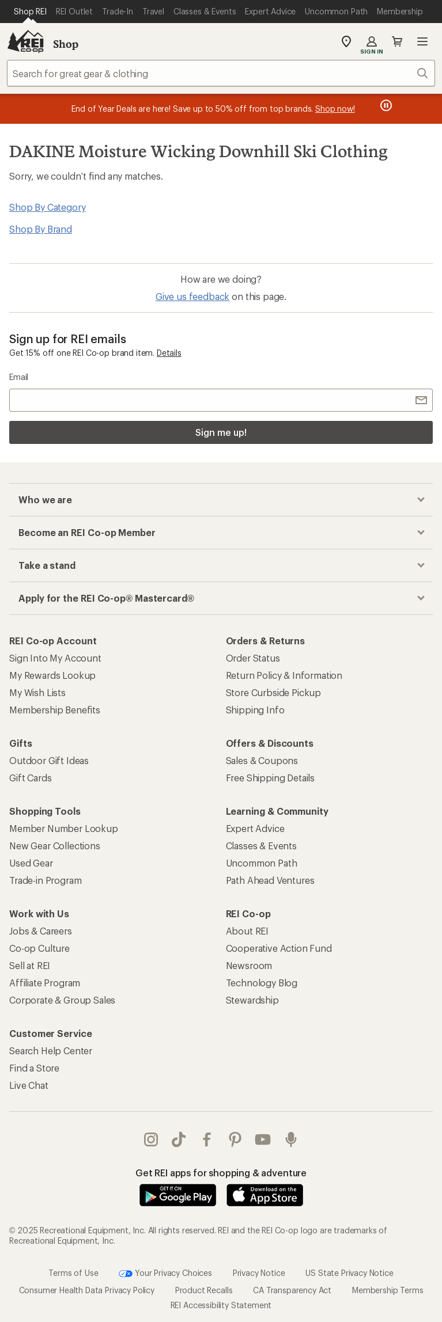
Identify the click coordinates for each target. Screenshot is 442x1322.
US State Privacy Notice (349, 1273)
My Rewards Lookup (52, 675)
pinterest (235, 1139)
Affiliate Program (44, 982)
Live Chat (28, 1085)
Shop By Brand (40, 228)
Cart (397, 41)
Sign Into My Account (55, 657)
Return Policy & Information (284, 675)
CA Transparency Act (292, 1290)
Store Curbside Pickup (274, 692)
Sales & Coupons (262, 760)
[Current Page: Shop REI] (30, 11)
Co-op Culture (39, 948)
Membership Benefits (54, 709)
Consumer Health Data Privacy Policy (86, 1290)
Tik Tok (178, 1139)
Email (18, 377)
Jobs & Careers (40, 930)
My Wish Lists (37, 692)
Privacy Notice (259, 1273)
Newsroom (249, 965)
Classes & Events (261, 845)
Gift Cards (30, 777)
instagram (151, 1139)
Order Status (253, 657)
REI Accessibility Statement (221, 1305)
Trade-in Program (45, 880)
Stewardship (252, 999)
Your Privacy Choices (165, 1274)
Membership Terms (387, 1290)
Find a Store (34, 1067)
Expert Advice (255, 828)
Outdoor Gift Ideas (49, 760)
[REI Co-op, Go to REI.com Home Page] (25, 41)
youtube (263, 1139)
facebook (207, 1139)
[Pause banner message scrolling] (385, 105)
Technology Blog (262, 982)
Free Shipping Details (270, 777)
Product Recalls (204, 1290)
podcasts (291, 1139)
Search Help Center (50, 1050)
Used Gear (31, 862)
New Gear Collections (54, 845)
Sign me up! (220, 432)
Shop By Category (47, 207)
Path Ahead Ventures (270, 880)
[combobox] (221, 73)
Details (169, 353)
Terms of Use (73, 1273)
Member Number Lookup (63, 828)
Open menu (422, 41)
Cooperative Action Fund (279, 948)
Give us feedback (192, 296)
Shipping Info (255, 709)
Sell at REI (29, 965)
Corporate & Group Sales (62, 999)
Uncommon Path (261, 862)
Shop (65, 43)
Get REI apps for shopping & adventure (221, 1172)
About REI (247, 930)
